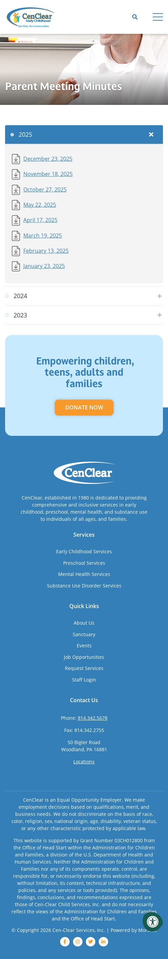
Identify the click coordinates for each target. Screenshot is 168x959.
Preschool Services (84, 563)
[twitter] (90, 941)
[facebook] (65, 941)
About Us (84, 623)
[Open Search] (135, 17)
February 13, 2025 (46, 250)
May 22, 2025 (39, 204)
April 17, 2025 (40, 219)
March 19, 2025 (42, 235)
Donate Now (84, 407)
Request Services (84, 668)
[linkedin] (103, 941)
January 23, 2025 (44, 265)
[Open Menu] (158, 17)
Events (84, 645)
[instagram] (77, 941)
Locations (84, 761)
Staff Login (84, 679)
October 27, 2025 (45, 189)
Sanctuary (84, 634)
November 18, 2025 (48, 173)
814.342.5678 (92, 718)
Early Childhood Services (84, 551)
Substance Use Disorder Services (84, 585)
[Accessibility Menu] (153, 922)
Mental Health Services (84, 574)
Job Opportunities (84, 657)
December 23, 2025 (47, 158)
